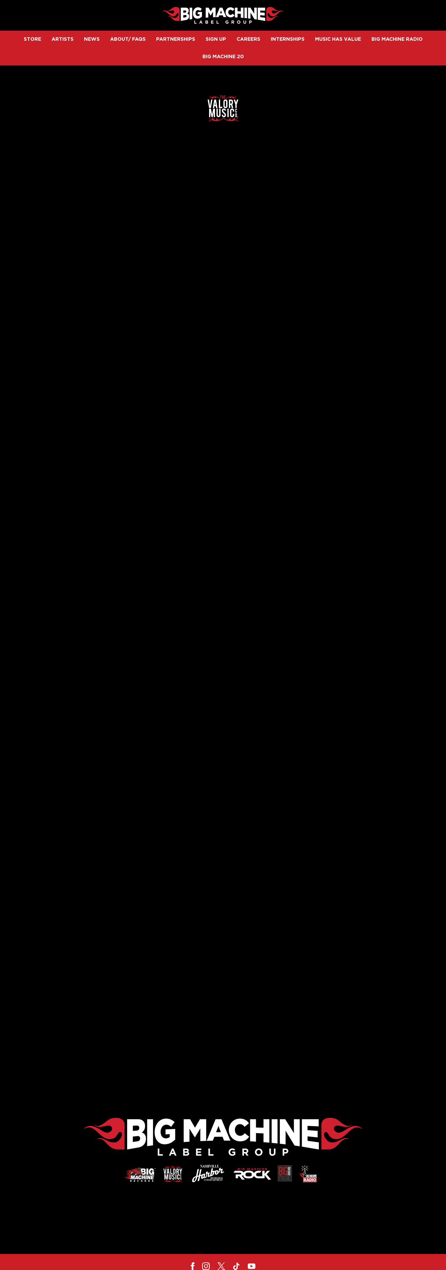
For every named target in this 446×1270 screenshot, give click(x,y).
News (92, 39)
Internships (288, 39)
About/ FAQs (128, 39)
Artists (63, 39)
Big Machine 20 (223, 56)
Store (32, 39)
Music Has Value (338, 39)
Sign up (216, 39)
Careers (248, 39)
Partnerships (175, 39)
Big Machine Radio (397, 39)
